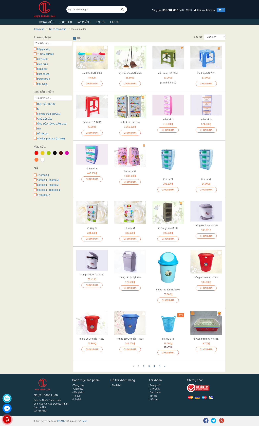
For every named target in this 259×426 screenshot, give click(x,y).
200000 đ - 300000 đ (47, 185)
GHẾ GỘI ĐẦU (44, 118)
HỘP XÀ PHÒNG (46, 104)
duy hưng (42, 83)
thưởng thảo (43, 79)
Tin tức (100, 22)
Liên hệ (114, 22)
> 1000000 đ (43, 195)
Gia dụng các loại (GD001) (51, 138)
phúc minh (42, 64)
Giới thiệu (66, 22)
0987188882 (170, 10)
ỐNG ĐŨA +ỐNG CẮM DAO (52, 123)
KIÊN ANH (42, 59)
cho (39, 128)
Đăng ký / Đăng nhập (205, 10)
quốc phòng (43, 74)
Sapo (84, 421)
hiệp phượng (43, 49)
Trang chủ (47, 22)
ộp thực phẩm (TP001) (48, 113)
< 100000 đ (43, 175)
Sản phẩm (84, 22)
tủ (38, 109)
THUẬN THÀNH (45, 54)
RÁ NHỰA (42, 133)
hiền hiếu (42, 69)
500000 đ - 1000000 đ (48, 190)
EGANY (61, 421)
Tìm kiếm (115, 385)
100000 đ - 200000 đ (47, 180)
